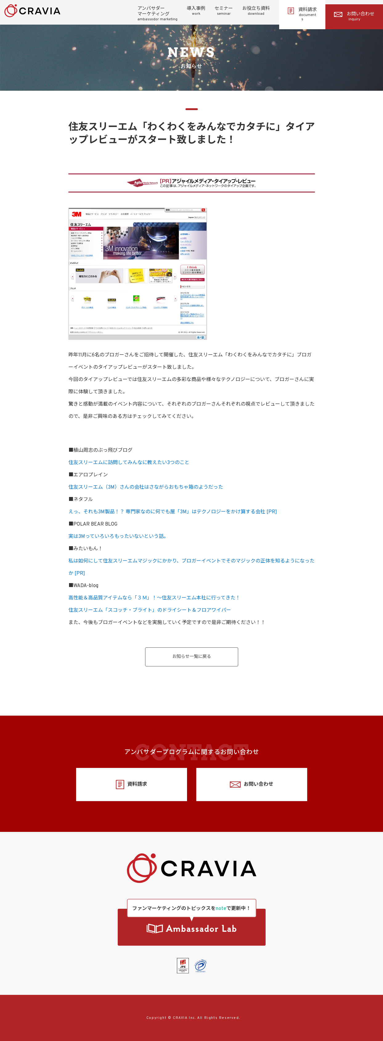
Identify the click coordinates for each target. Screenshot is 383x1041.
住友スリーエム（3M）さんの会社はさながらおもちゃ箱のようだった (145, 487)
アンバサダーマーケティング (157, 14)
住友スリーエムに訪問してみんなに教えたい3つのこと (128, 463)
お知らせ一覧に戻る (191, 656)
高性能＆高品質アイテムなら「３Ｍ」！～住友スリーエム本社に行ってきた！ (154, 598)
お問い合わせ (354, 16)
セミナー (223, 11)
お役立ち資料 (256, 11)
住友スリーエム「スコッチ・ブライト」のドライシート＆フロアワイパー (149, 610)
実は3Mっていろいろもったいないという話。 (118, 537)
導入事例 (196, 11)
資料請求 (302, 14)
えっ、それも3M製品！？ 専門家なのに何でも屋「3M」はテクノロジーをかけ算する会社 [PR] (172, 512)
